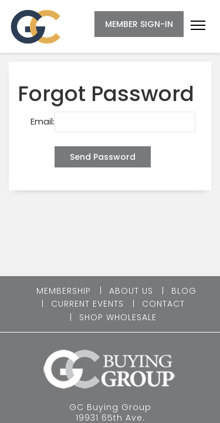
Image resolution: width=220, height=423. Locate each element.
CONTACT (163, 304)
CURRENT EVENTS (87, 304)
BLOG (184, 291)
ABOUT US (131, 291)
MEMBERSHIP (63, 291)
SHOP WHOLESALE (118, 317)
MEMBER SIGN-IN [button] (139, 24)
